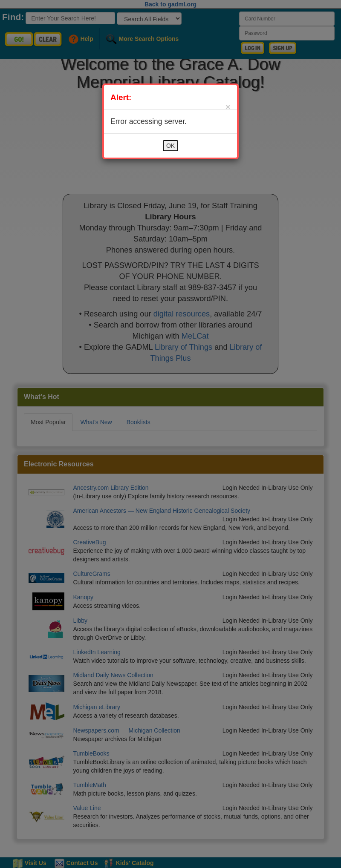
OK (170, 145)
